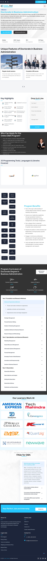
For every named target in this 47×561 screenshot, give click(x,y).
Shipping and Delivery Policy (7, 544)
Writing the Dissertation (23, 379)
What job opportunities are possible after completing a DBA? (33, 464)
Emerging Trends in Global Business (23, 356)
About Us (26, 521)
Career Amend (7, 558)
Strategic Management (23, 318)
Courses (26, 524)
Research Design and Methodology (23, 334)
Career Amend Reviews (29, 529)
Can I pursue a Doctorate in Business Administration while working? (33, 493)
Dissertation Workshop (23, 371)
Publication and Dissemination (23, 387)
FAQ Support (4, 536)
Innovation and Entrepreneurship (23, 360)
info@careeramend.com (32, 540)
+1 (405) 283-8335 (31, 537)
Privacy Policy (4, 539)
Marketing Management (23, 341)
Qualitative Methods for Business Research (23, 330)
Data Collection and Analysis (23, 375)
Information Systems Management (23, 348)
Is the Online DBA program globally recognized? (33, 498)
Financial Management (23, 352)
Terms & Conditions (5, 542)
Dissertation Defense (23, 383)
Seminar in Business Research (23, 364)
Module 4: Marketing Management (23, 326)
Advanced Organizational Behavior (23, 302)
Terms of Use (4, 550)
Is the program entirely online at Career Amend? (33, 487)
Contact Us (26, 526)
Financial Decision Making (23, 322)
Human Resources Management (23, 344)
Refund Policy (4, 547)
